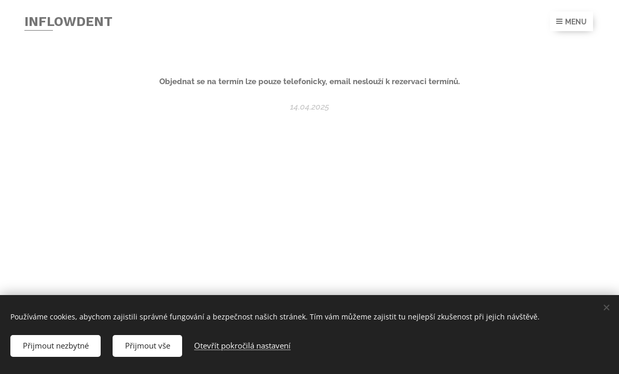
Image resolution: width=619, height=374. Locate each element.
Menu (571, 22)
